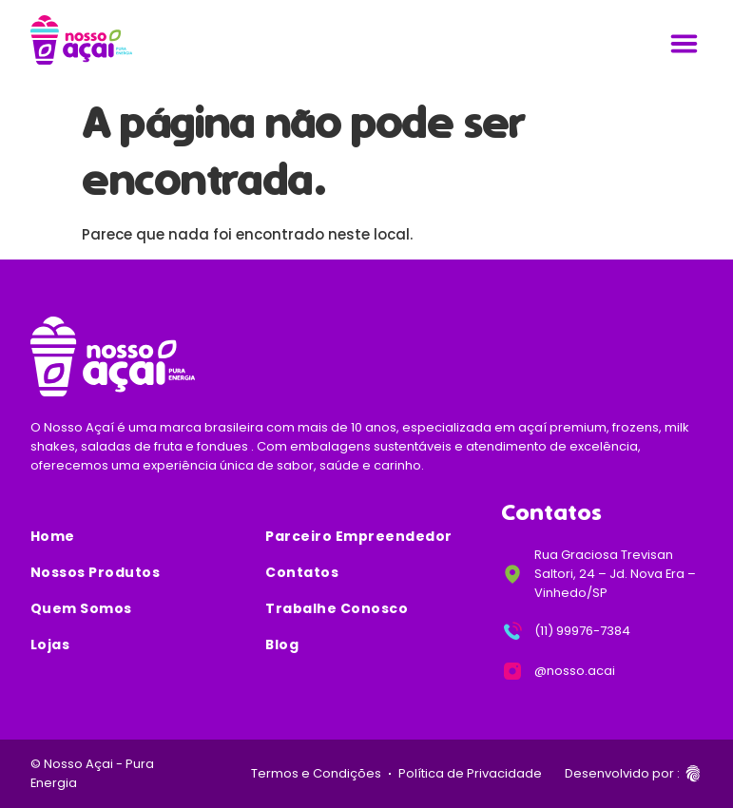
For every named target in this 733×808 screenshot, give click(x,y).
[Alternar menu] (684, 44)
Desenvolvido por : (622, 773)
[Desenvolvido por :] (693, 773)
